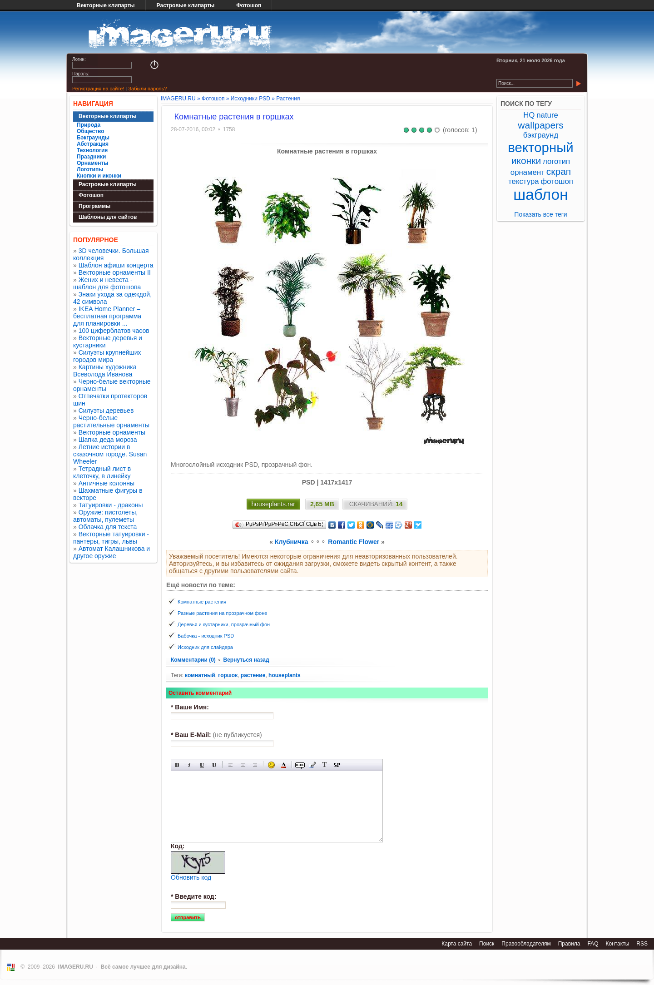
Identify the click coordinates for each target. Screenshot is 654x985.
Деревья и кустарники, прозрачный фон (224, 624)
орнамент (527, 172)
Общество (90, 131)
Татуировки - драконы (111, 505)
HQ (529, 115)
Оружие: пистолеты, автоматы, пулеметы (105, 516)
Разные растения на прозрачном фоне (222, 613)
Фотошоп (248, 5)
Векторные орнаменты (112, 432)
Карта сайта (456, 943)
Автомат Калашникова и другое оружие (111, 552)
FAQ (592, 943)
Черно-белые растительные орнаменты (111, 421)
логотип (556, 161)
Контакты (617, 943)
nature (547, 115)
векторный (540, 147)
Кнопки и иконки (99, 176)
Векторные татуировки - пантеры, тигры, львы (111, 537)
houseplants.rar (274, 504)
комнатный (200, 675)
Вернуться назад (246, 660)
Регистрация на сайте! (98, 88)
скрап (558, 171)
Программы (94, 206)
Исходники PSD (250, 98)
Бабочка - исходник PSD (206, 636)
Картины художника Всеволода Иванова (105, 370)
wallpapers (540, 125)
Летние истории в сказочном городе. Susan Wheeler (110, 454)
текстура (523, 181)
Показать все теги (540, 214)
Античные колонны (106, 483)
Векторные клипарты (106, 5)
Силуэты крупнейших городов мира (107, 356)
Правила (569, 943)
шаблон (540, 194)
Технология (92, 150)
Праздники (91, 156)
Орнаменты (93, 163)
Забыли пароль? (147, 88)
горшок (228, 675)
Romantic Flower (353, 541)
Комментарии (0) (194, 660)
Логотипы (90, 169)
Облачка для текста (108, 526)
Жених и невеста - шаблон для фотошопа (107, 283)
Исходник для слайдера (205, 647)
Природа (88, 125)
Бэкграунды (93, 137)
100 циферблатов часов (114, 330)
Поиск (486, 943)
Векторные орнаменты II (115, 272)
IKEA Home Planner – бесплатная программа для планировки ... (107, 316)
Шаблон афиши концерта (116, 265)
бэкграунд (540, 135)
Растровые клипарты (186, 5)
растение (253, 675)
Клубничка (291, 541)
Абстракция (93, 144)
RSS (642, 943)
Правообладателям (525, 943)
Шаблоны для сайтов (108, 217)
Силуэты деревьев (106, 410)
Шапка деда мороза (108, 439)
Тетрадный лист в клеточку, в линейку (102, 472)
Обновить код (191, 877)
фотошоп (556, 181)
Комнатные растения (202, 601)
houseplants (284, 675)
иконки (526, 160)
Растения (288, 98)
